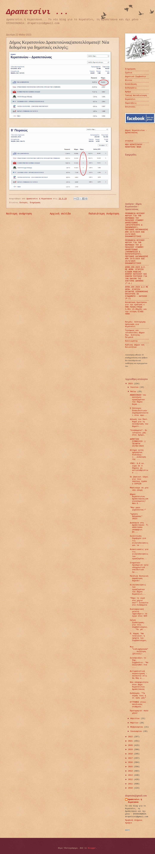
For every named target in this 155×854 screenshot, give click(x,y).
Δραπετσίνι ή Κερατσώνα (135, 800)
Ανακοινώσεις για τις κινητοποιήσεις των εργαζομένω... (139, 554)
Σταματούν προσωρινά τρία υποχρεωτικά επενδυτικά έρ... (139, 567)
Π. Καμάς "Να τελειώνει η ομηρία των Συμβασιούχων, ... (138, 638)
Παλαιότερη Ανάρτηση (104, 213)
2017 (131, 758)
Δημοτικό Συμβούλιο (135, 76)
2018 (131, 754)
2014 (131, 771)
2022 (131, 737)
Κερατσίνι (130, 99)
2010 (131, 788)
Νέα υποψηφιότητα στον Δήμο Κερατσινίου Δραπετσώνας (139, 685)
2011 (131, 784)
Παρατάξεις (131, 103)
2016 (131, 762)
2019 (131, 749)
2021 (131, 741)
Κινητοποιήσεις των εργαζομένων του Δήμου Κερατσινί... (138, 589)
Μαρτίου (135, 723)
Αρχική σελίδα (60, 213)
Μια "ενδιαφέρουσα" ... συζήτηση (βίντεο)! (139, 650)
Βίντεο (128, 80)
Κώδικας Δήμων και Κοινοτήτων (135, 346)
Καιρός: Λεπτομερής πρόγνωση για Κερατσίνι (135, 324)
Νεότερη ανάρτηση (19, 213)
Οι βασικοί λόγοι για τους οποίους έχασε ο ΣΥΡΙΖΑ (139, 480)
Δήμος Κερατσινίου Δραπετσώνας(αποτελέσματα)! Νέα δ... (139, 499)
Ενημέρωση (35, 202)
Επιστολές (130, 107)
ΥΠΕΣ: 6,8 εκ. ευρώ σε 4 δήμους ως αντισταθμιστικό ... (139, 468)
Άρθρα (128, 92)
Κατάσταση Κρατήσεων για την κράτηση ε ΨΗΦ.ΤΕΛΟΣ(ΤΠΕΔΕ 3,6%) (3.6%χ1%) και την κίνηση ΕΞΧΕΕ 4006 (136, 308)
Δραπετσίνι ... (37, 12)
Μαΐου (133, 391)
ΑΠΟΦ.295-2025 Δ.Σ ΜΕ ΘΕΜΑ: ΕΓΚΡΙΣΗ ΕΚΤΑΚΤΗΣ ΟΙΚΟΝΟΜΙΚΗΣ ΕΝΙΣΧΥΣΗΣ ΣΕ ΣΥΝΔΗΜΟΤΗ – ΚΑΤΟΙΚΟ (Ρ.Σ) (136, 293)
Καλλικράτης (131, 341)
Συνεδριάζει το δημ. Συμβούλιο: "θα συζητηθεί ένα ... (139, 662)
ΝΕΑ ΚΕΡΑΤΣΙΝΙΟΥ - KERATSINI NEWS (135, 145)
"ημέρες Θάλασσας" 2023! (136, 516)
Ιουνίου (135, 387)
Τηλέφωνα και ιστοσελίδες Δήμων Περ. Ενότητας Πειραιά (135, 333)
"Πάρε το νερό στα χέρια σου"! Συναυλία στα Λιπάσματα (139, 601)
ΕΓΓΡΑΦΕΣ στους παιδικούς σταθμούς (138, 704)
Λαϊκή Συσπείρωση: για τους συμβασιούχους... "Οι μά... (139, 625)
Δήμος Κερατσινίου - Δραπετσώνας (136, 131)
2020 (131, 745)
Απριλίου (135, 718)
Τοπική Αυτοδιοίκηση (136, 95)
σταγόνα (129, 141)
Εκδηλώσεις (131, 88)
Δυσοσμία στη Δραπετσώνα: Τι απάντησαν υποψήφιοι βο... (139, 527)
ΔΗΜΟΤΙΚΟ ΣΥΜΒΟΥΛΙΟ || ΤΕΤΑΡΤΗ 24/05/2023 (138, 442)
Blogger (92, 848)
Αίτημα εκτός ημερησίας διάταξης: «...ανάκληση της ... (138, 455)
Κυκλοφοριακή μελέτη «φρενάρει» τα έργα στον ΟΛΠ (138, 612)
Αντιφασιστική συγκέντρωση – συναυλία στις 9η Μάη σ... (138, 674)
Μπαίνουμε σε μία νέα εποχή (139, 489)
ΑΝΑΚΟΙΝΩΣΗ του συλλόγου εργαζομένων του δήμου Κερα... (138, 399)
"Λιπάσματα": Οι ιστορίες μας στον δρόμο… (138, 432)
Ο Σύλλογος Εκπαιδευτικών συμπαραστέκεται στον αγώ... (139, 411)
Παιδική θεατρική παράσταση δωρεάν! (139, 578)
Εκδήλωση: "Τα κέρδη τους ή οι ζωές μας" (138, 695)
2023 (131, 384)
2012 (131, 779)
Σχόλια (128, 73)
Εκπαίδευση (131, 84)
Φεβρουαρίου (137, 727)
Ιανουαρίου (136, 731)
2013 (131, 775)
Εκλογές (24, 202)
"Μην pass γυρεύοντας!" (138, 508)
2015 (131, 767)
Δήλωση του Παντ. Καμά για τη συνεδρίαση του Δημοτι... (139, 422)
